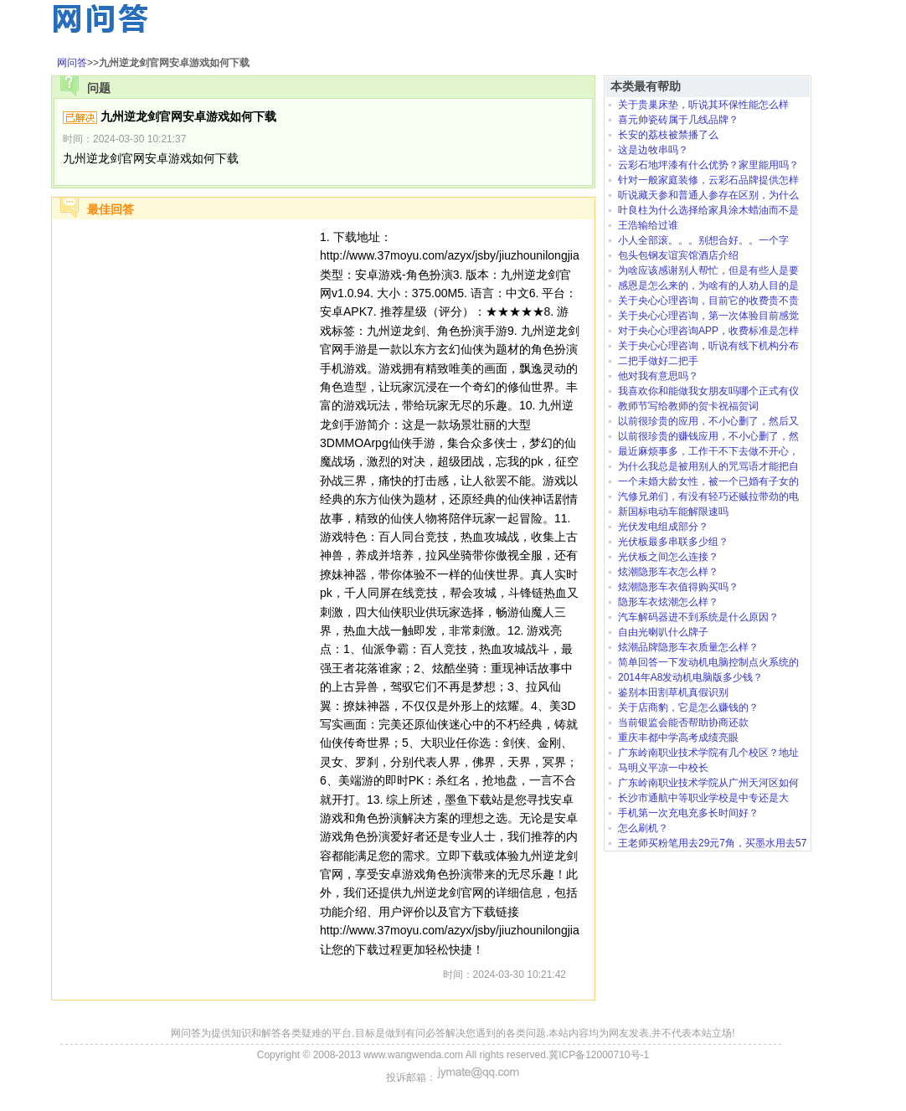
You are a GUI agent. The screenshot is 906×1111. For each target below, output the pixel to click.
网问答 (72, 63)
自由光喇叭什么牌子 (663, 632)
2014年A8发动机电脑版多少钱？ (690, 677)
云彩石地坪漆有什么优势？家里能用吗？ (708, 165)
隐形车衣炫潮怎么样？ (668, 602)
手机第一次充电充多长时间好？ (688, 813)
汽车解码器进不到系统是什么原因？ (698, 617)
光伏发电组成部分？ (663, 526)
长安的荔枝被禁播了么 (668, 135)
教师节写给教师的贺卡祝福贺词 (688, 406)
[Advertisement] (185, 332)
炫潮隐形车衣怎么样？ (668, 572)
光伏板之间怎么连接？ (668, 557)
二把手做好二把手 (658, 361)
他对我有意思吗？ (658, 376)
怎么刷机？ (643, 828)
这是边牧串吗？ (653, 150)
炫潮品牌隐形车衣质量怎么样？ (688, 647)
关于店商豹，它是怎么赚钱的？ (688, 707)
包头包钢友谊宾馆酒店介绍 (678, 255)
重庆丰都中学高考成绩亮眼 (678, 737)
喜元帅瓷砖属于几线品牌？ (678, 120)
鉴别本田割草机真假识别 (673, 692)
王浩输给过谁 (648, 225)
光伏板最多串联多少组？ (673, 542)
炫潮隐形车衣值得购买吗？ (678, 587)
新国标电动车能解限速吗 (673, 511)
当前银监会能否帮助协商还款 (683, 722)
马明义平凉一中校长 (663, 768)
